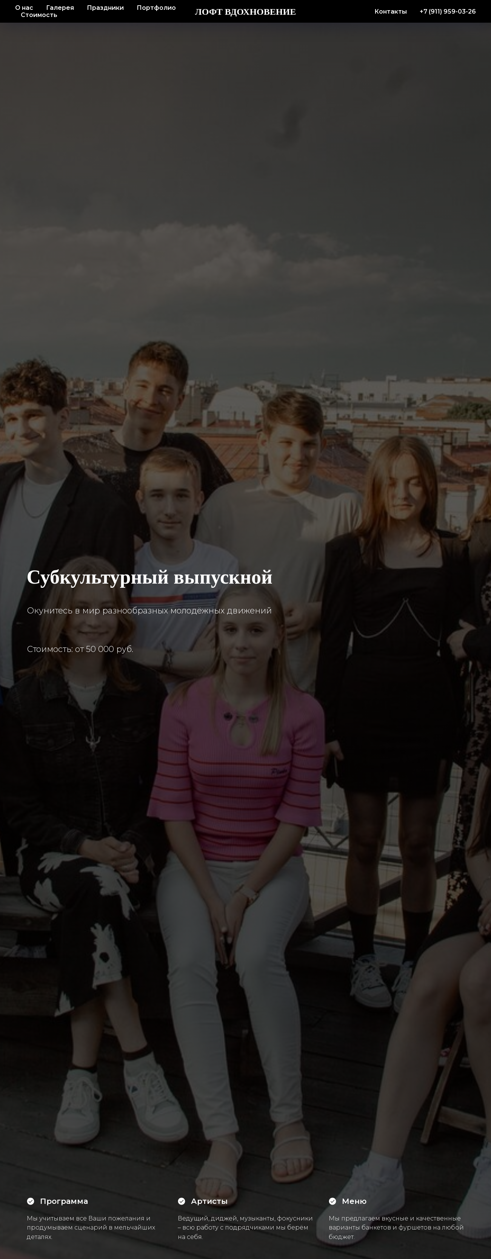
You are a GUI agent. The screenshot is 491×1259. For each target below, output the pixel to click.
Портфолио (156, 7)
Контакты (390, 11)
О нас (24, 7)
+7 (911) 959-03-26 (448, 11)
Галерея (60, 7)
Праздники (105, 7)
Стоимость (39, 15)
